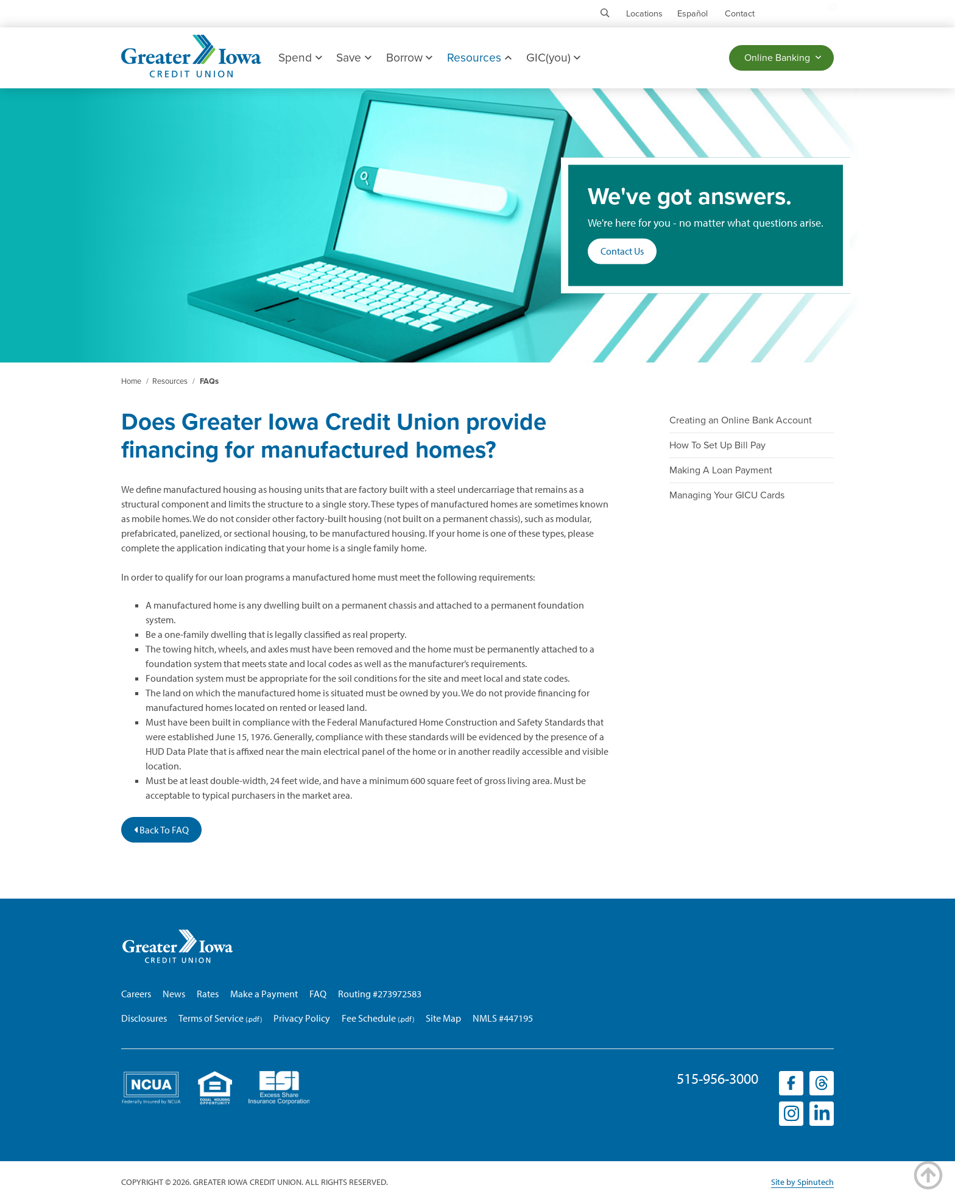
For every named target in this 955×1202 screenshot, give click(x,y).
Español (692, 14)
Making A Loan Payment (720, 470)
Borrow (409, 58)
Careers (136, 994)
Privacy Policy (301, 1018)
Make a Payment (264, 994)
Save (353, 58)
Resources (479, 58)
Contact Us (622, 252)
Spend (300, 58)
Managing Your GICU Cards (726, 495)
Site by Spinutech (802, 1182)
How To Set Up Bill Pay (717, 445)
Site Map (443, 1018)
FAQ (317, 994)
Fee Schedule (369, 1018)
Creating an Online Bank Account (740, 420)
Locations (644, 14)
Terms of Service (211, 1018)
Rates (208, 994)
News (174, 994)
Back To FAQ (161, 830)
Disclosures (144, 1018)
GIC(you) (553, 58)
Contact (740, 14)
